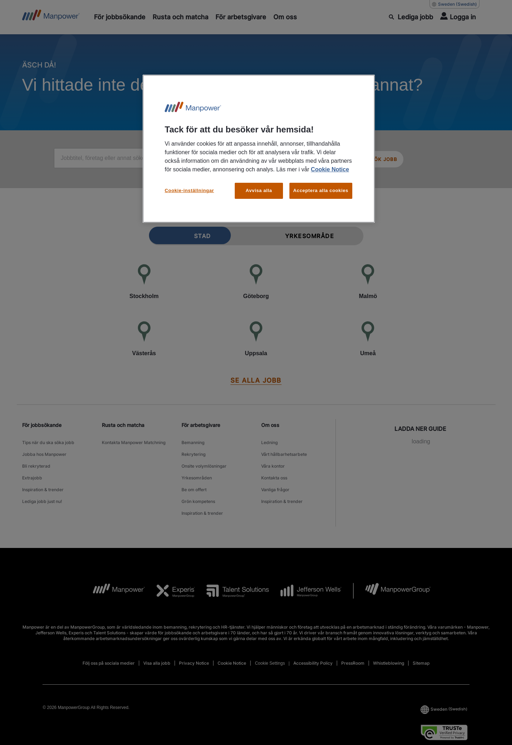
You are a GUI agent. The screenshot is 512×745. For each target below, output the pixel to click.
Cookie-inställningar (189, 190)
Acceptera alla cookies (321, 190)
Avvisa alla (259, 190)
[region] (259, 149)
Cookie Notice (330, 169)
